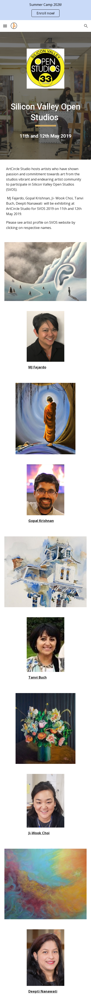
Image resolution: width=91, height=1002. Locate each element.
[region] (45, 10)
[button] (5, 26)
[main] (45, 114)
